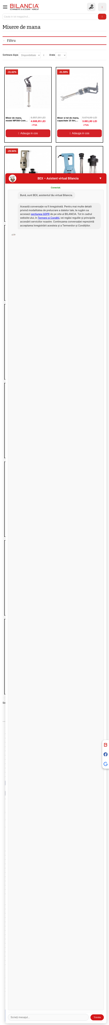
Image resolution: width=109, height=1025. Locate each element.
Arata (52, 54)
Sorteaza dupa (10, 54)
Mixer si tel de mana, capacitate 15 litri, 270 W (68, 121)
